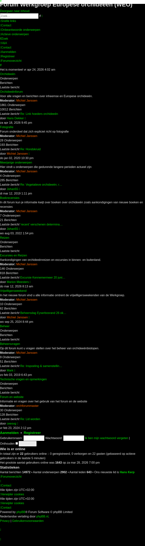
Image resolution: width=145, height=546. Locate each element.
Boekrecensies (9, 197)
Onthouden (9, 443)
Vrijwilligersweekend (13, 290)
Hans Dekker (15, 118)
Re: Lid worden (30, 419)
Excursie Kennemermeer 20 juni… (42, 277)
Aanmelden (9, 433)
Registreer (32, 433)
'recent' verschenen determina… (41, 224)
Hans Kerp (127, 472)
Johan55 (12, 189)
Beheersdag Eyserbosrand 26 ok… (43, 312)
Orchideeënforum (11, 91)
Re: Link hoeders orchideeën (39, 113)
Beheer (5, 326)
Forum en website (11, 397)
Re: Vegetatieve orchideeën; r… (41, 184)
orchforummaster (27, 405)
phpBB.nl (42, 516)
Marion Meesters (18, 282)
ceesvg (11, 423)
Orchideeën (7, 74)
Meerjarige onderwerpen (16, 162)
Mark (10, 370)
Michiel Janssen (26, 100)
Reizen (4, 237)
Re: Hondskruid (30, 149)
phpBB (20, 512)
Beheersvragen (10, 343)
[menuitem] (5, 25)
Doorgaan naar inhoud (14, 11)
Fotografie (6, 127)
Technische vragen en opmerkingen (23, 379)
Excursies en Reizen (13, 255)
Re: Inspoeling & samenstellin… (41, 366)
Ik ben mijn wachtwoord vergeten (106, 438)
